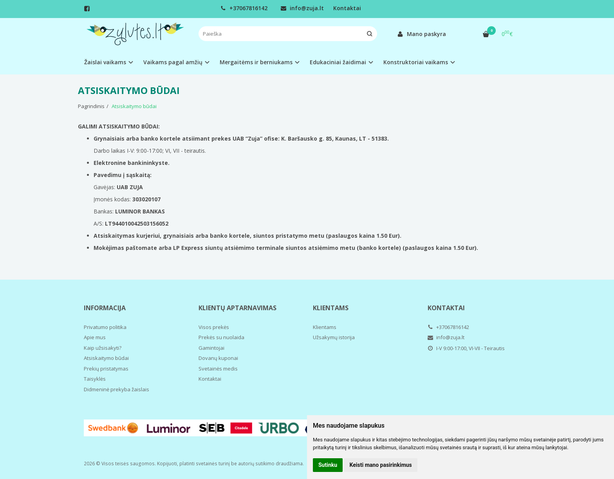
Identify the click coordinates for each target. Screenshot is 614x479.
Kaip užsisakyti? (102, 347)
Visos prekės (214, 327)
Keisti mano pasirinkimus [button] (381, 465)
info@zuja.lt (302, 8)
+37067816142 (243, 8)
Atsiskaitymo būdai (106, 358)
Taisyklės (95, 378)
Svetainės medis (218, 368)
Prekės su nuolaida (221, 337)
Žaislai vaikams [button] (105, 62)
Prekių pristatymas (106, 368)
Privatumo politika (105, 327)
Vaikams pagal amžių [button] (172, 62)
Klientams (331, 308)
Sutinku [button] (327, 465)
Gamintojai (211, 347)
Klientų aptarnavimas (237, 308)
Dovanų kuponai (218, 358)
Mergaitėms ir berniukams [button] (256, 62)
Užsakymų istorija (334, 337)
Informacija (105, 308)
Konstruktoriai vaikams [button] (415, 62)
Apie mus (95, 337)
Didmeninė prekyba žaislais (116, 389)
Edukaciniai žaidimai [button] (338, 62)
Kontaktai (347, 8)
